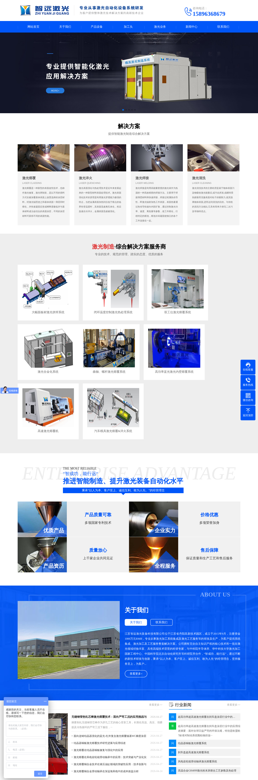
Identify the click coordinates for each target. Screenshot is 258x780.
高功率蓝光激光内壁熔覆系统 (100, 359)
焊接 (76, 745)
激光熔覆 (29, 179)
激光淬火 (85, 179)
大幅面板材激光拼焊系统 (43, 306)
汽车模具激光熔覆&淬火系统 (213, 359)
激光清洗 (198, 179)
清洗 (76, 740)
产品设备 (97, 27)
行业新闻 (106, 734)
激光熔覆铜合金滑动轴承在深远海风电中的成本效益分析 (106, 699)
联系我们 (223, 27)
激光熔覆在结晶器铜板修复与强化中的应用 (98, 678)
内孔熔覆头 (51, 756)
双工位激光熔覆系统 (156, 306)
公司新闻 (106, 728)
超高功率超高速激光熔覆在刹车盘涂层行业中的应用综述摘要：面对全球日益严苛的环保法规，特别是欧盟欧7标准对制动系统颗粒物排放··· (209, 659)
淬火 (76, 728)
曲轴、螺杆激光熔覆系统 (43, 359)
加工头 (128, 27)
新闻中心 (191, 27)
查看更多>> (155, 633)
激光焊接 (142, 179)
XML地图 (142, 774)
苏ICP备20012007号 (123, 774)
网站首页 (33, 27)
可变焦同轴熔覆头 (55, 745)
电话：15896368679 (158, 738)
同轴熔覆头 (51, 740)
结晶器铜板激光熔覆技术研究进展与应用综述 (100, 671)
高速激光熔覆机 (156, 359)
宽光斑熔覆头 (53, 751)
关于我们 (65, 27)
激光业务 (160, 27)
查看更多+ (136, 602)
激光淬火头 (51, 762)
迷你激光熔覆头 (54, 734)
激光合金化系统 (213, 306)
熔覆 (76, 734)
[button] (123, 110)
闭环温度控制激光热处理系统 (100, 306)
